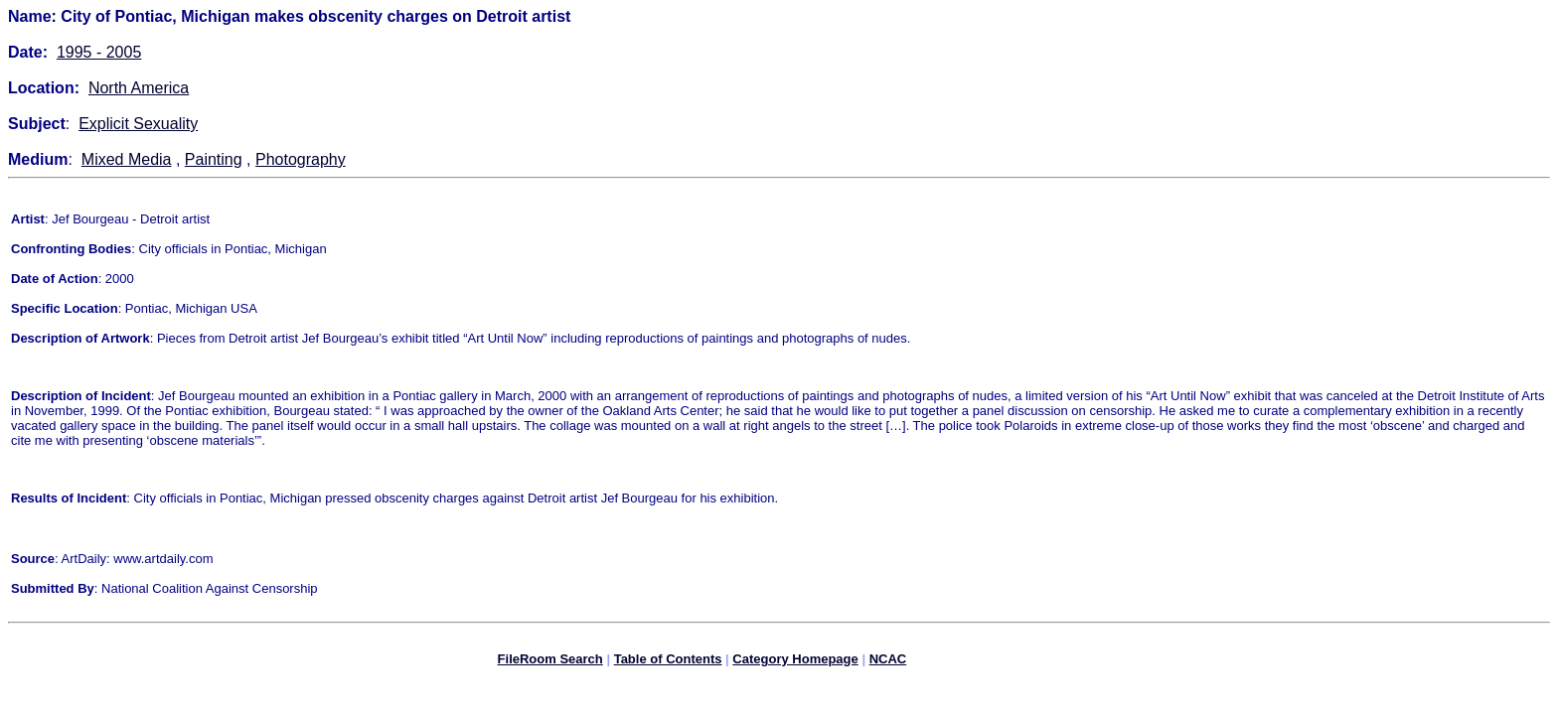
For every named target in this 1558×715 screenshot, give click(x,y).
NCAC (888, 661)
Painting (213, 159)
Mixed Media (126, 159)
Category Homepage (794, 661)
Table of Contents (668, 661)
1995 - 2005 (99, 52)
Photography (300, 159)
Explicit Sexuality (138, 123)
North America (138, 87)
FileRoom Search (550, 661)
